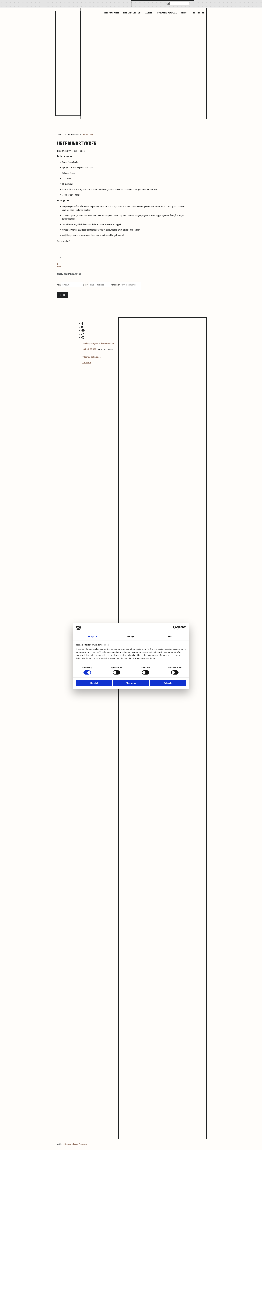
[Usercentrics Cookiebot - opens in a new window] (175, 628)
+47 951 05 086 (89, 349)
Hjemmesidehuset (71, 1144)
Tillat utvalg (131, 683)
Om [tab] (170, 636)
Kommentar (115, 284)
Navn (59, 284)
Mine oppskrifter (131, 12)
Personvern (83, 1144)
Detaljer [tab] (131, 636)
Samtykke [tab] (92, 636)
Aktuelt (149, 12)
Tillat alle (168, 683)
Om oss (184, 12)
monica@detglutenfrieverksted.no (98, 343)
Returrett (86, 362)
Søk (167, 3)
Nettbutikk (198, 12)
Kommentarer (87, 134)
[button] (191, 4)
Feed (59, 266)
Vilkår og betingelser (91, 356)
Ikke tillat (94, 683)
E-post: (86, 284)
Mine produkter (111, 12)
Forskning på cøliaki (167, 12)
